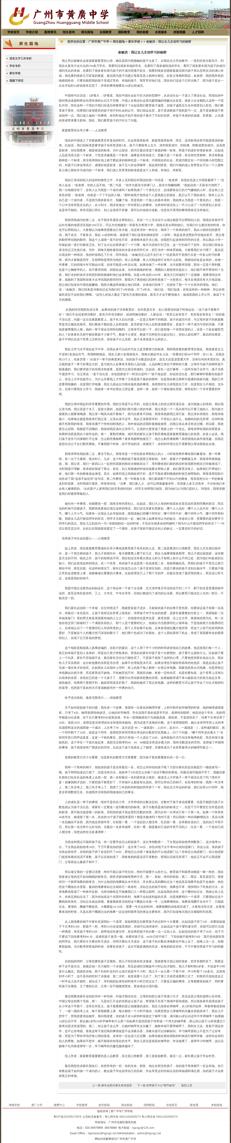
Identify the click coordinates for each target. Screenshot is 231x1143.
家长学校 (15, 73)
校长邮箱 (104, 1105)
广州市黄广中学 (98, 41)
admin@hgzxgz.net (149, 1133)
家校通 (194, 1105)
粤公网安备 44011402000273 (123, 1116)
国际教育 (124, 32)
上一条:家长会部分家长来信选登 (112, 1085)
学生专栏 (15, 66)
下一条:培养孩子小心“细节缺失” (156, 1085)
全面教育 (106, 32)
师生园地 (87, 32)
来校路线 (216, 1105)
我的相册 (142, 32)
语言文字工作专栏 (20, 58)
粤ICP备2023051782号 (67, 1116)
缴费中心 (59, 1105)
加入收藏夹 (188, 3)
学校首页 (13, 32)
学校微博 (81, 1105)
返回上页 (186, 1085)
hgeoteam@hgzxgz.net (102, 1133)
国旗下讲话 (16, 80)
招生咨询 (69, 32)
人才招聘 (198, 32)
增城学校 (14, 1105)
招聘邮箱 (149, 1105)
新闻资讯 (50, 32)
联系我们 (220, 3)
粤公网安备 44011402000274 (160, 1116)
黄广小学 (36, 1105)
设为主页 (205, 3)
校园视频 (179, 32)
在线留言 (171, 1105)
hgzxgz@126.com (143, 1127)
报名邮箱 (126, 1105)
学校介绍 (32, 32)
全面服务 (161, 32)
